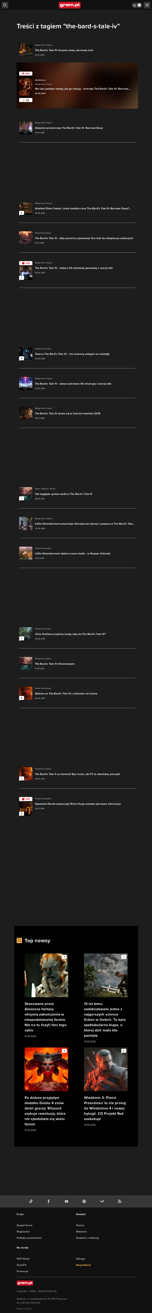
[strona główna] (70, 5)
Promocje (22, 1271)
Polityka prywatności (29, 1238)
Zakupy (80, 1259)
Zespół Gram (25, 1225)
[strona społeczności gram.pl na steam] (102, 1201)
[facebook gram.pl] (49, 1201)
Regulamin (23, 1231)
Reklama (81, 1231)
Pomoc (80, 1225)
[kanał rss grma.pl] (120, 1201)
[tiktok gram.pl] (31, 1201)
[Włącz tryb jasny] (137, 5)
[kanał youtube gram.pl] (67, 1201)
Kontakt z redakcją (87, 1238)
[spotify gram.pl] (84, 1201)
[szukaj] (5, 5)
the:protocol (83, 1265)
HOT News (23, 1259)
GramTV (22, 1265)
